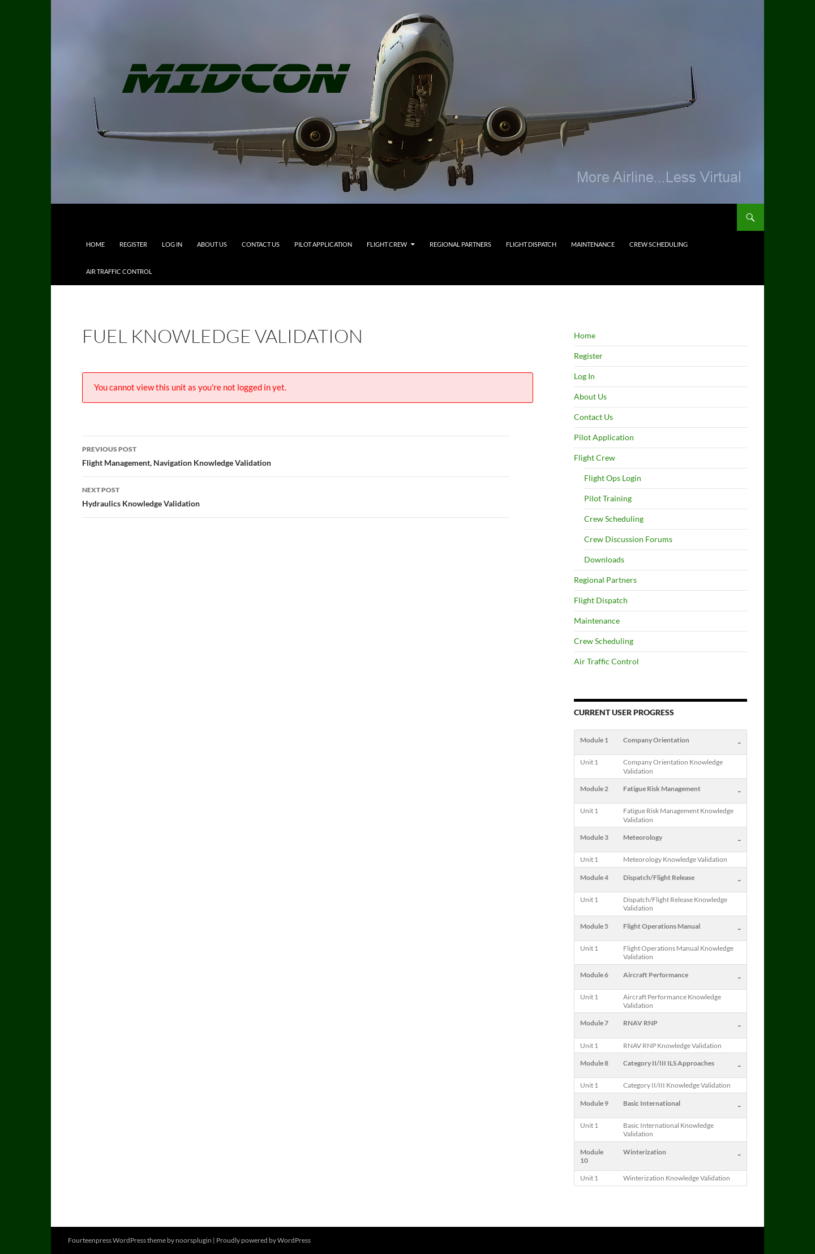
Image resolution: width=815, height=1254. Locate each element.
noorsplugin (193, 1240)
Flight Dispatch (531, 244)
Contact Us (261, 244)
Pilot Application (323, 244)
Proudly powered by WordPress (263, 1240)
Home (95, 244)
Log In (172, 244)
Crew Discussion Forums (628, 539)
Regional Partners (460, 244)
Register (133, 244)
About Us (212, 244)
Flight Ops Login (612, 478)
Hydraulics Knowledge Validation (295, 495)
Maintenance (593, 244)
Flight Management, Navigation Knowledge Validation (295, 455)
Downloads (604, 559)
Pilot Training (608, 498)
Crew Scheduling (658, 244)
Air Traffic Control (119, 271)
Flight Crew (387, 244)
